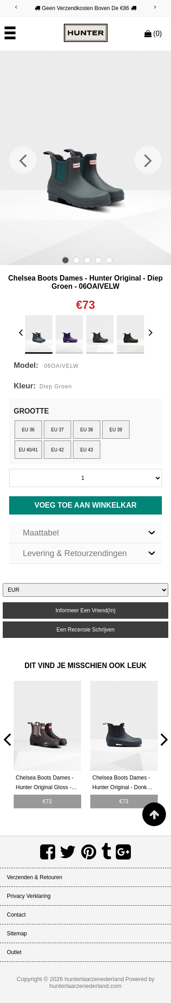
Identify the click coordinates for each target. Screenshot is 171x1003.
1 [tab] (65, 260)
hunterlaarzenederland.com (85, 985)
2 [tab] (76, 260)
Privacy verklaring (29, 896)
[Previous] (16, 7)
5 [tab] (109, 260)
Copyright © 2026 (41, 979)
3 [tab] (87, 260)
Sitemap (17, 933)
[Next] (155, 7)
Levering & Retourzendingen (75, 553)
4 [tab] (98, 260)
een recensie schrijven (85, 629)
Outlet (14, 952)
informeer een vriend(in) (86, 610)
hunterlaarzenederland (94, 979)
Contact (16, 915)
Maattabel (41, 532)
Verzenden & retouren (34, 877)
